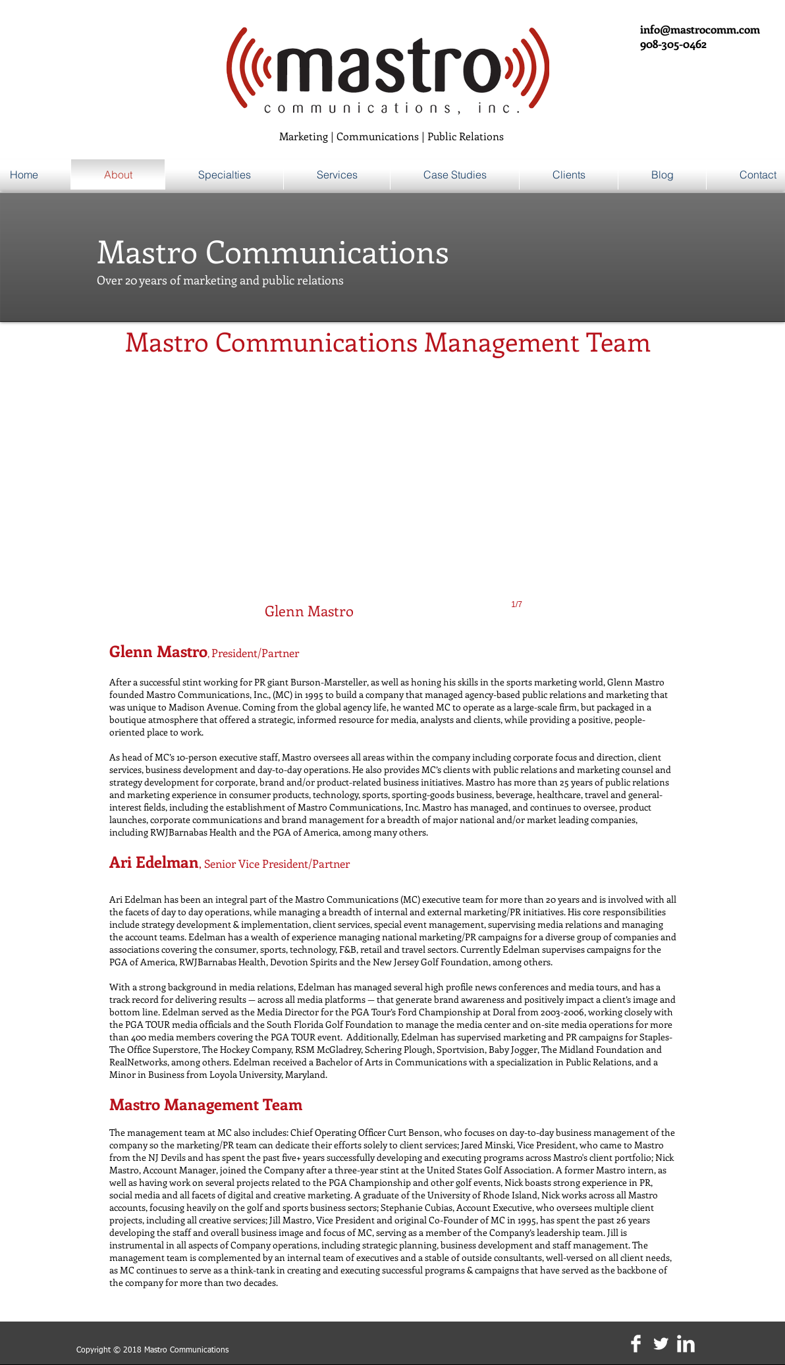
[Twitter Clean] (661, 1343)
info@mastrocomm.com (700, 29)
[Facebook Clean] (636, 1343)
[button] (393, 504)
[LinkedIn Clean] (686, 1343)
